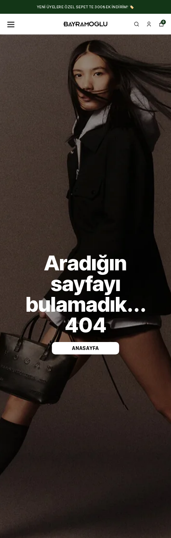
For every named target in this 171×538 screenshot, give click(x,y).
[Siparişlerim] (149, 24)
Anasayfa (85, 348)
